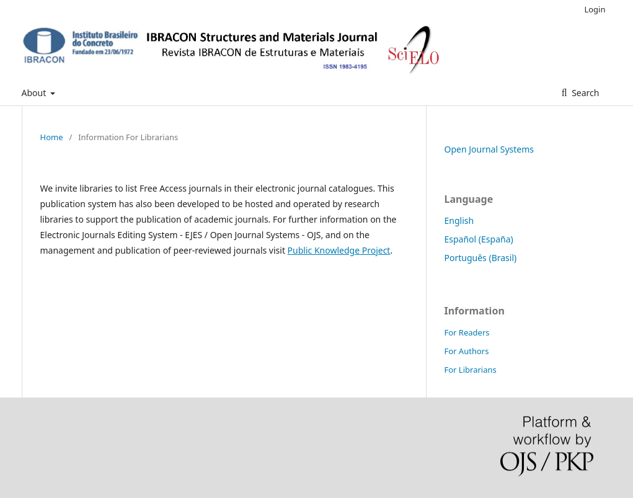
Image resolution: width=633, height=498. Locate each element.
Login (594, 9)
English (459, 220)
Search (585, 93)
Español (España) (479, 239)
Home (51, 137)
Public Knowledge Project (339, 250)
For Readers (467, 332)
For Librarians (471, 369)
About (35, 93)
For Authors (467, 351)
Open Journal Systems (489, 149)
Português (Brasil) (481, 258)
